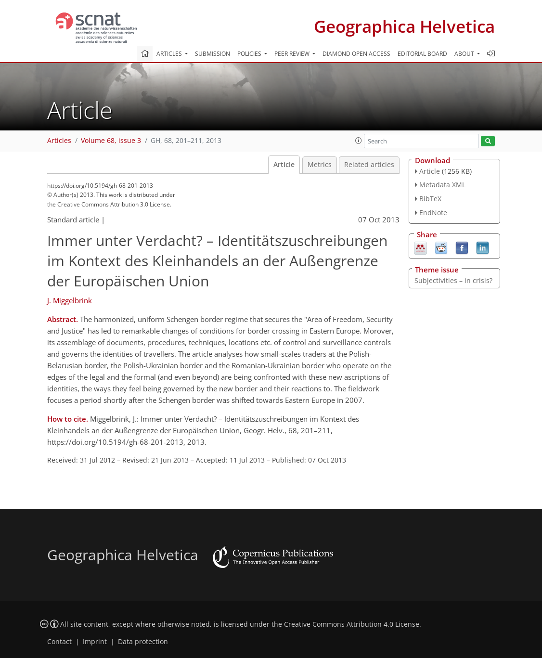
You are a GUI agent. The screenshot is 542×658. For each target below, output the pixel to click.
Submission (212, 54)
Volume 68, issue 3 (111, 140)
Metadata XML (442, 184)
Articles (59, 140)
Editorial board (422, 54)
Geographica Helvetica (404, 26)
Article (284, 164)
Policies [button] (250, 54)
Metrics (320, 164)
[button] (358, 140)
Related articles (369, 164)
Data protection (143, 641)
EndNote (433, 212)
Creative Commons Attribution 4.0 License (351, 624)
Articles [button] (169, 54)
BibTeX (430, 198)
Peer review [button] (292, 54)
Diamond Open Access (356, 54)
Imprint (95, 641)
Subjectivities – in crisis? (453, 280)
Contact (59, 641)
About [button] (465, 54)
